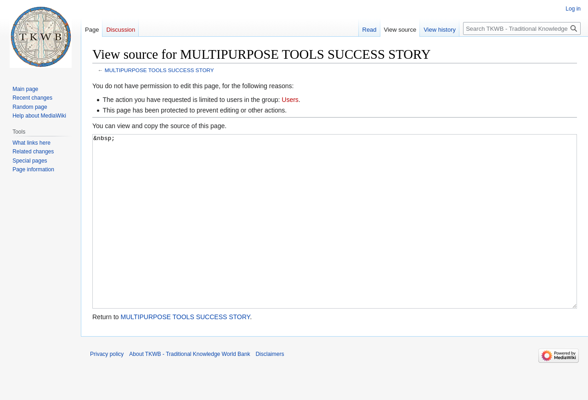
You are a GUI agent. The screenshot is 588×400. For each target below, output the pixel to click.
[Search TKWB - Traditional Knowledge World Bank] (522, 28)
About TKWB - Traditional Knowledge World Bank (189, 388)
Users (290, 99)
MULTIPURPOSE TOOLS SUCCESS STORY (159, 70)
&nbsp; (334, 238)
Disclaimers (269, 388)
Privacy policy (107, 388)
